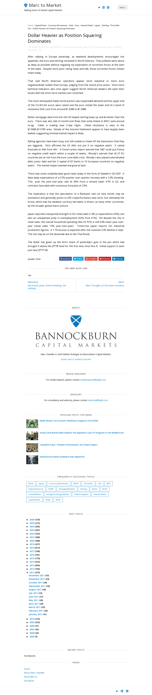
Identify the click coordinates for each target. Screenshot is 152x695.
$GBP (51, 489)
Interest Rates (87, 25)
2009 (32, 622)
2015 (32, 558)
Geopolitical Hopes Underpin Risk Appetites (62, 456)
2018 (32, 547)
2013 (32, 565)
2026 (32, 519)
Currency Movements (57, 25)
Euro (77, 25)
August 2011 (35, 589)
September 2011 (37, 586)
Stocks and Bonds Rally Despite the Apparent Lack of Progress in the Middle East (82, 432)
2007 (32, 629)
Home (30, 25)
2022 (32, 533)
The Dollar (114, 25)
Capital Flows (40, 25)
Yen (29, 28)
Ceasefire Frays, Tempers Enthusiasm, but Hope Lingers (68, 444)
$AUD (94, 489)
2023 (32, 530)
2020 (32, 540)
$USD (31, 483)
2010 (32, 618)
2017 (32, 551)
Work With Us (30, 676)
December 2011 (37, 575)
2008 (32, 625)
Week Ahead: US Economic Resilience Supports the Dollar (69, 420)
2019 (32, 544)
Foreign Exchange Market (57, 494)
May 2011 (34, 600)
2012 (32, 569)
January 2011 (36, 614)
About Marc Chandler (34, 672)
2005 (32, 636)
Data (71, 25)
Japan (97, 25)
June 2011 (34, 596)
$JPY (108, 483)
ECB (99, 483)
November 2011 (37, 579)
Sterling (105, 25)
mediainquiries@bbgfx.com (93, 379)
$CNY (58, 499)
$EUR (76, 483)
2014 (32, 561)
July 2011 (34, 593)
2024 (32, 526)
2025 (32, 523)
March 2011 (35, 607)
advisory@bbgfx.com (98, 400)
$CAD (104, 489)
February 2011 (36, 610)
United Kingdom (81, 494)
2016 (32, 554)
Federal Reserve (35, 489)
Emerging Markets (67, 489)
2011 (32, 572)
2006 (32, 633)
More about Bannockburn (76, 359)
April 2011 (34, 603)
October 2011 (36, 582)
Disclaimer (29, 680)
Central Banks (34, 494)
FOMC (48, 499)
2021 (32, 537)
